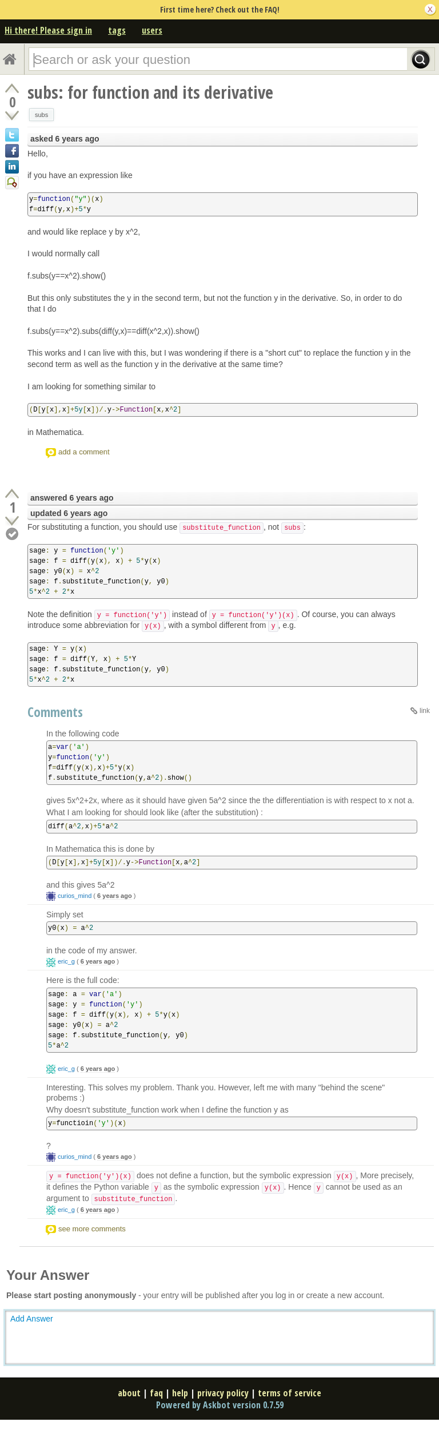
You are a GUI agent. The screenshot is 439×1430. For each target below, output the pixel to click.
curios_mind (74, 895)
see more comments (92, 1228)
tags (117, 30)
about (129, 1393)
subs (41, 114)
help (180, 1393)
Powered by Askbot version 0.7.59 (220, 1405)
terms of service (289, 1393)
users (152, 30)
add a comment (84, 452)
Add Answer (31, 1318)
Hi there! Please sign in (48, 30)
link (425, 711)
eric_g (66, 961)
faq (156, 1393)
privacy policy (223, 1393)
